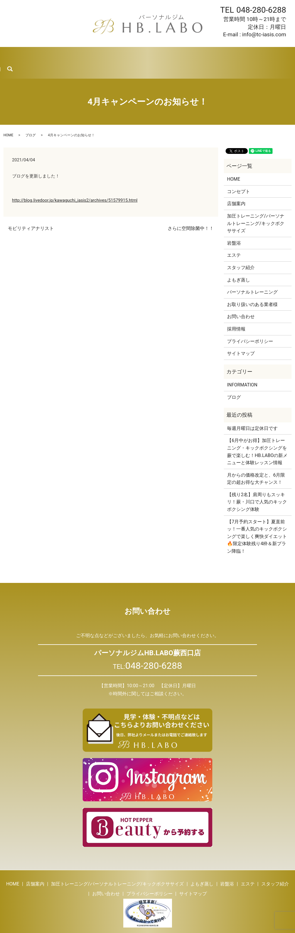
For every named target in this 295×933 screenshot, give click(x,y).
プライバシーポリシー (250, 325)
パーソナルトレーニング (252, 276)
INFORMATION (242, 369)
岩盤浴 (124, 54)
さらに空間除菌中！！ (191, 213)
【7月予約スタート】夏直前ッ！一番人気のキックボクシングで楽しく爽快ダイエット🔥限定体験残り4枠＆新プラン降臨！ (257, 520)
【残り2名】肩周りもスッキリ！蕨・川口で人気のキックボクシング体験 (257, 486)
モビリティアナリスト (31, 213)
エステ (145, 54)
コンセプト (238, 176)
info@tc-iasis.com (264, 34)
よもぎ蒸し (98, 54)
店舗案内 (35, 54)
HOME (12, 54)
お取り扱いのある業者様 (252, 289)
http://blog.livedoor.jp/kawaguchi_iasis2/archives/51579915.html (74, 184)
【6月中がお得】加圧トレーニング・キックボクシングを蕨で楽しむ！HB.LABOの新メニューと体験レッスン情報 (257, 436)
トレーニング (66, 54)
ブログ (202, 54)
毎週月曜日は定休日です (252, 412)
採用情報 (226, 54)
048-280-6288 (261, 10)
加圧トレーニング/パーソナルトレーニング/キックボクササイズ (255, 208)
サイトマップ (241, 338)
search (288, 55)
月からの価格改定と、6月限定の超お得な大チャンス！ (256, 463)
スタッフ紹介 (174, 54)
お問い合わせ (256, 54)
